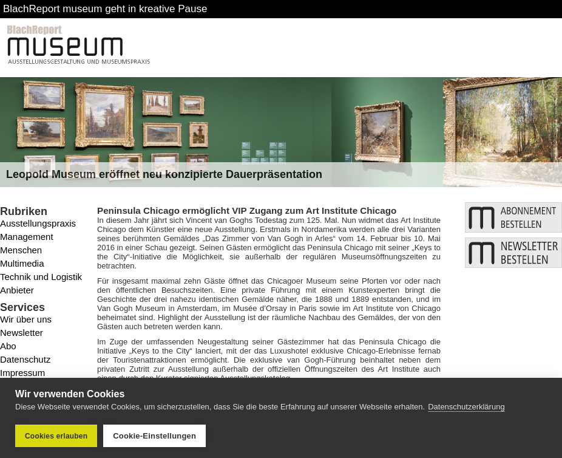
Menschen (21, 250)
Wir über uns (26, 319)
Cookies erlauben (56, 436)
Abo (8, 346)
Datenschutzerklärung (466, 406)
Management (26, 236)
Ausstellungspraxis (38, 223)
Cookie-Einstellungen (154, 435)
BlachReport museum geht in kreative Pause (105, 9)
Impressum (22, 372)
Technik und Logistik (41, 277)
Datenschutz (25, 359)
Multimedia (22, 263)
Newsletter (21, 332)
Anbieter (17, 290)
